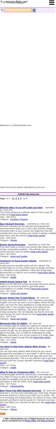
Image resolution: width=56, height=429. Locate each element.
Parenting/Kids (17, 386)
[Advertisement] (27, 38)
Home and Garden (18, 256)
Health (13, 277)
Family (13, 342)
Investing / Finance (19, 219)
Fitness (13, 240)
